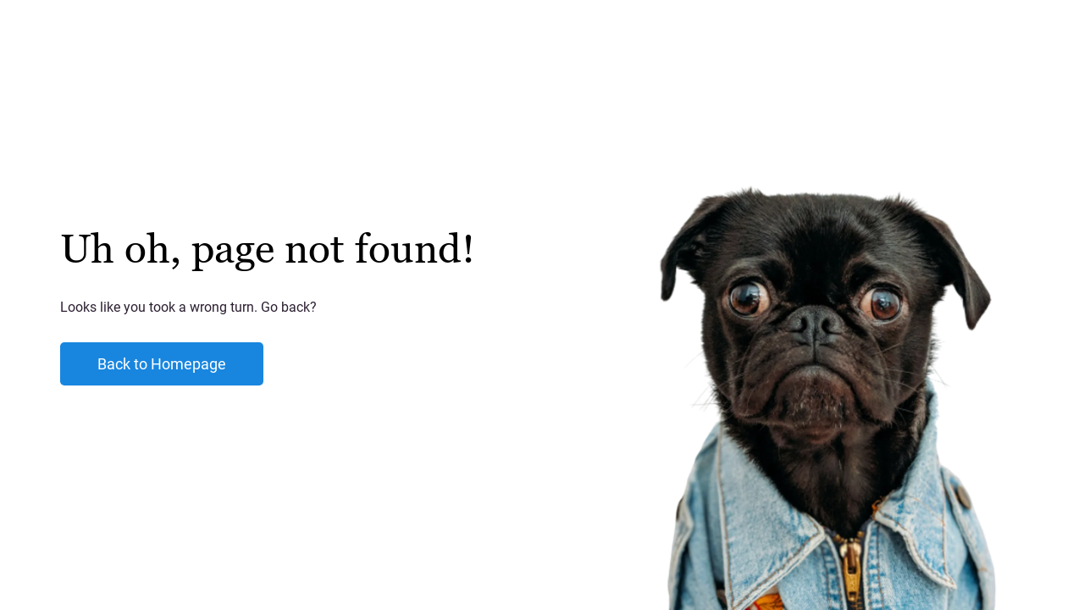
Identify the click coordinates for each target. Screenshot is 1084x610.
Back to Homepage (161, 364)
